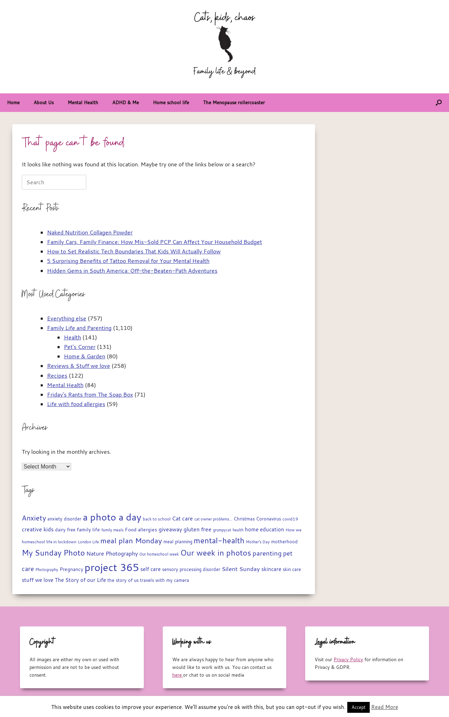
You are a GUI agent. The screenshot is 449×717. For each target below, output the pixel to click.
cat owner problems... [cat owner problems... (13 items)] (213, 519)
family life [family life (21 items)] (88, 529)
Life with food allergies (76, 404)
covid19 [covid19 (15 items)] (290, 519)
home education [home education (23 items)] (264, 529)
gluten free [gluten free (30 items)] (197, 529)
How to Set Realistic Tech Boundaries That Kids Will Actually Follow (134, 251)
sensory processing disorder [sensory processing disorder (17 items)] (191, 569)
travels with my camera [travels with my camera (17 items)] (164, 580)
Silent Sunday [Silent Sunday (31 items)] (241, 569)
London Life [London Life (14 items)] (88, 541)
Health (72, 337)
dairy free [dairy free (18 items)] (65, 530)
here (177, 675)
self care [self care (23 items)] (150, 569)
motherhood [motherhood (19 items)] (284, 541)
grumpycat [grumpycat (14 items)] (222, 529)
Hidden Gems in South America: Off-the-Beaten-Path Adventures (132, 270)
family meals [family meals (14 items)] (112, 529)
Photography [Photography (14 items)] (46, 569)
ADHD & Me (125, 102)
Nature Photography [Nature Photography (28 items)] (112, 553)
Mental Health (83, 102)
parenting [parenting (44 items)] (267, 553)
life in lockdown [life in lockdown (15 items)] (61, 541)
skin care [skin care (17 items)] (292, 569)
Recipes (57, 375)
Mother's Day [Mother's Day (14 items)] (258, 541)
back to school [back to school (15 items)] (156, 519)
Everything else (66, 318)
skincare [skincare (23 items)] (271, 569)
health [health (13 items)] (238, 529)
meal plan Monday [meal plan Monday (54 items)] (131, 540)
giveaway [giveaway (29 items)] (170, 529)
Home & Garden (84, 356)
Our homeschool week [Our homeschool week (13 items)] (159, 554)
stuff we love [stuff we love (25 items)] (37, 579)
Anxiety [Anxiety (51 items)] (34, 518)
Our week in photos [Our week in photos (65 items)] (215, 552)
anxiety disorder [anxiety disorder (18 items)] (64, 519)
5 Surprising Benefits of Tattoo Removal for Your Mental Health (128, 261)
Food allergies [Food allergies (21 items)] (141, 529)
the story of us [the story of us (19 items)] (123, 580)
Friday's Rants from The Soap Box (90, 394)
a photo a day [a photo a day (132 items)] (112, 517)
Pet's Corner (79, 347)
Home (13, 102)
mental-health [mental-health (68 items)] (219, 540)
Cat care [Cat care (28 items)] (182, 518)
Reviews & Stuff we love (78, 366)
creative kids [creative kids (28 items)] (38, 529)
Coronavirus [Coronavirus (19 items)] (268, 519)
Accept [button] (358, 707)
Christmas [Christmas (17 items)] (244, 519)
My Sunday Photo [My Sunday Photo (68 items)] (53, 552)
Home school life (171, 102)
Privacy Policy (348, 659)
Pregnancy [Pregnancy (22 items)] (71, 569)
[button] (438, 102)
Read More (384, 706)
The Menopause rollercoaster (234, 102)
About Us (44, 102)
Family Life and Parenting (79, 328)
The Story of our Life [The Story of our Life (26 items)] (80, 579)
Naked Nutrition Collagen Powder (90, 232)
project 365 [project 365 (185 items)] (112, 567)
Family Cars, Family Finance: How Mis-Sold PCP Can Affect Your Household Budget (154, 242)
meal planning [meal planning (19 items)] (177, 541)
